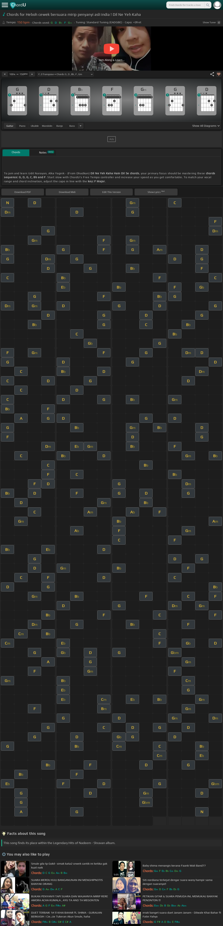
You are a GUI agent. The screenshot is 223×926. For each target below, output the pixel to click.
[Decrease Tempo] (5, 74)
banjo (59, 125)
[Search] (207, 5)
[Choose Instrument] (80, 125)
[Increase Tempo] (32, 74)
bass (72, 125)
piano (22, 125)
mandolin (47, 125)
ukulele (35, 125)
